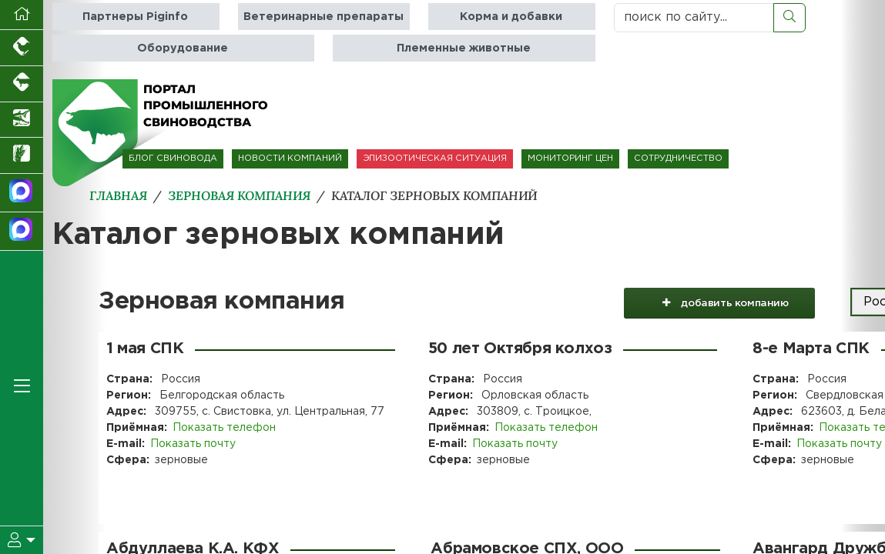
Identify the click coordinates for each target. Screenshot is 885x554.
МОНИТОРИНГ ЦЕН (570, 158)
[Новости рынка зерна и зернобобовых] (21, 156)
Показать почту (193, 444)
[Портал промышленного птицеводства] (21, 48)
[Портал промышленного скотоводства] (21, 84)
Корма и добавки (511, 17)
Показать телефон (224, 427)
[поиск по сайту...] (694, 17)
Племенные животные (464, 48)
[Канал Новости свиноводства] (21, 193)
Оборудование (182, 48)
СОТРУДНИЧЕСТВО (678, 158)
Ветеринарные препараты (323, 17)
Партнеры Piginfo (135, 17)
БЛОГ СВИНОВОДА (173, 158)
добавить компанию (719, 302)
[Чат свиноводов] (21, 231)
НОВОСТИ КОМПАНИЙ (290, 158)
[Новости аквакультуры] (21, 120)
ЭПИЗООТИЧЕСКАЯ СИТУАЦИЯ (435, 158)
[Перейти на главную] (21, 15)
